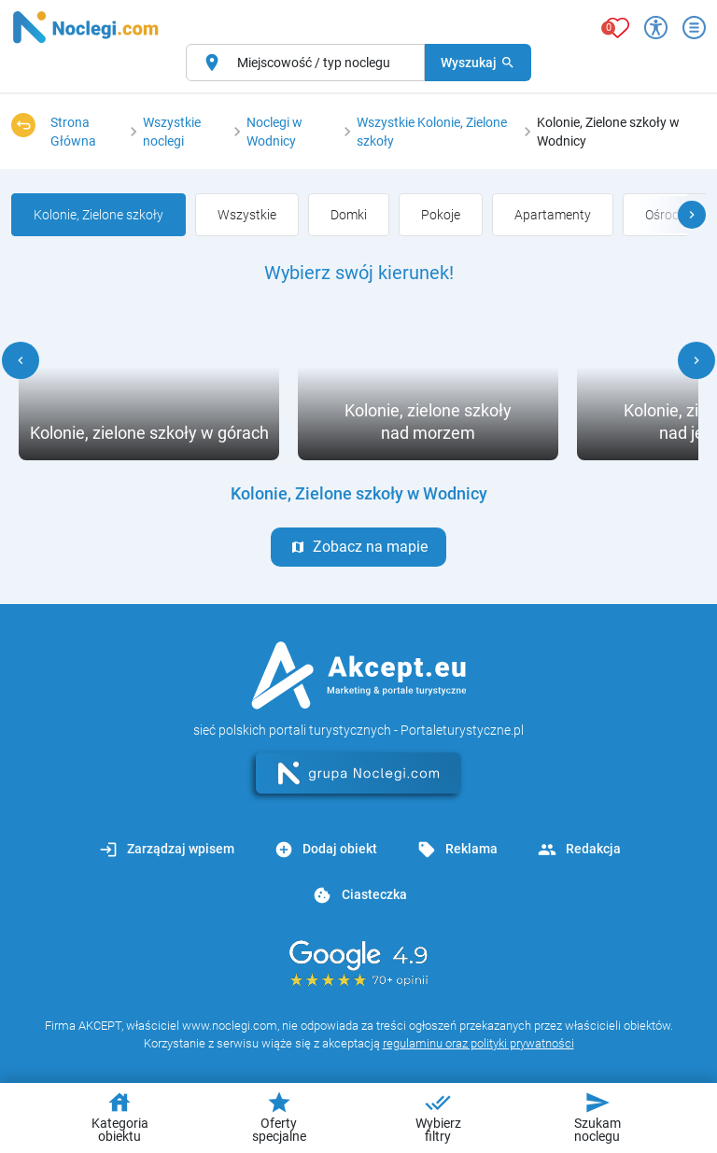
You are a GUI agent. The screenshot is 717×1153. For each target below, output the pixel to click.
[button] (692, 215)
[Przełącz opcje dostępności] (656, 27)
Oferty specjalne (279, 1117)
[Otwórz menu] (694, 27)
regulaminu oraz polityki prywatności (478, 1043)
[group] (247, 214)
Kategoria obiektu (119, 1117)
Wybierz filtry (438, 1117)
